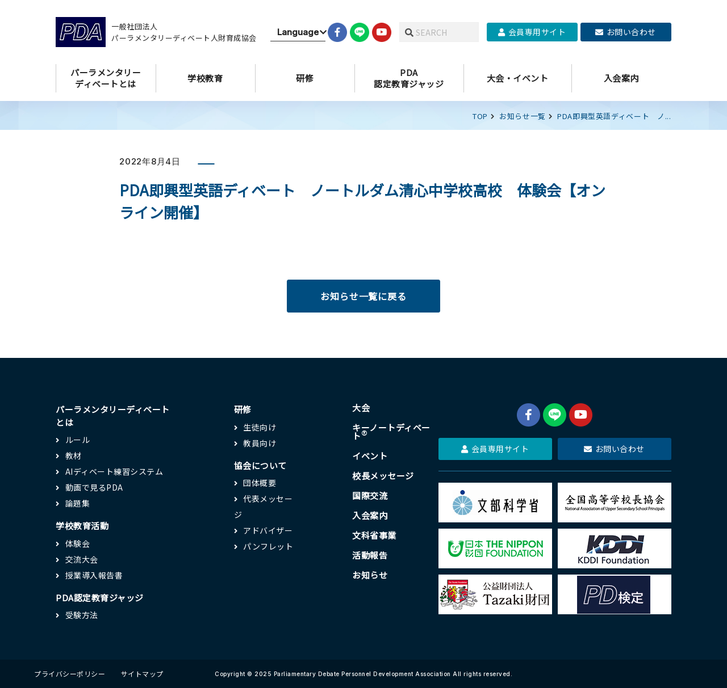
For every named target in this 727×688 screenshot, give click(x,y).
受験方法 (81, 615)
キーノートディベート (391, 431)
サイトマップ (142, 673)
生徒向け (259, 427)
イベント (369, 456)
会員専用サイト (532, 31)
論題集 (77, 503)
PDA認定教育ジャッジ (100, 597)
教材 (73, 455)
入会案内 (369, 515)
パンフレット (268, 546)
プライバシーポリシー (69, 673)
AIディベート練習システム (114, 471)
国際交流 (369, 495)
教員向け (259, 443)
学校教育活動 (82, 525)
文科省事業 (374, 535)
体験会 (77, 543)
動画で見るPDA (94, 487)
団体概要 (259, 482)
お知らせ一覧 (522, 116)
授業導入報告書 (94, 575)
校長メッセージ (383, 476)
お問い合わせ (625, 31)
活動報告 (369, 555)
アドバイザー (268, 530)
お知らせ (369, 575)
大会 (361, 407)
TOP (480, 116)
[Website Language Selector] (297, 32)
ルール (77, 439)
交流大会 (81, 559)
